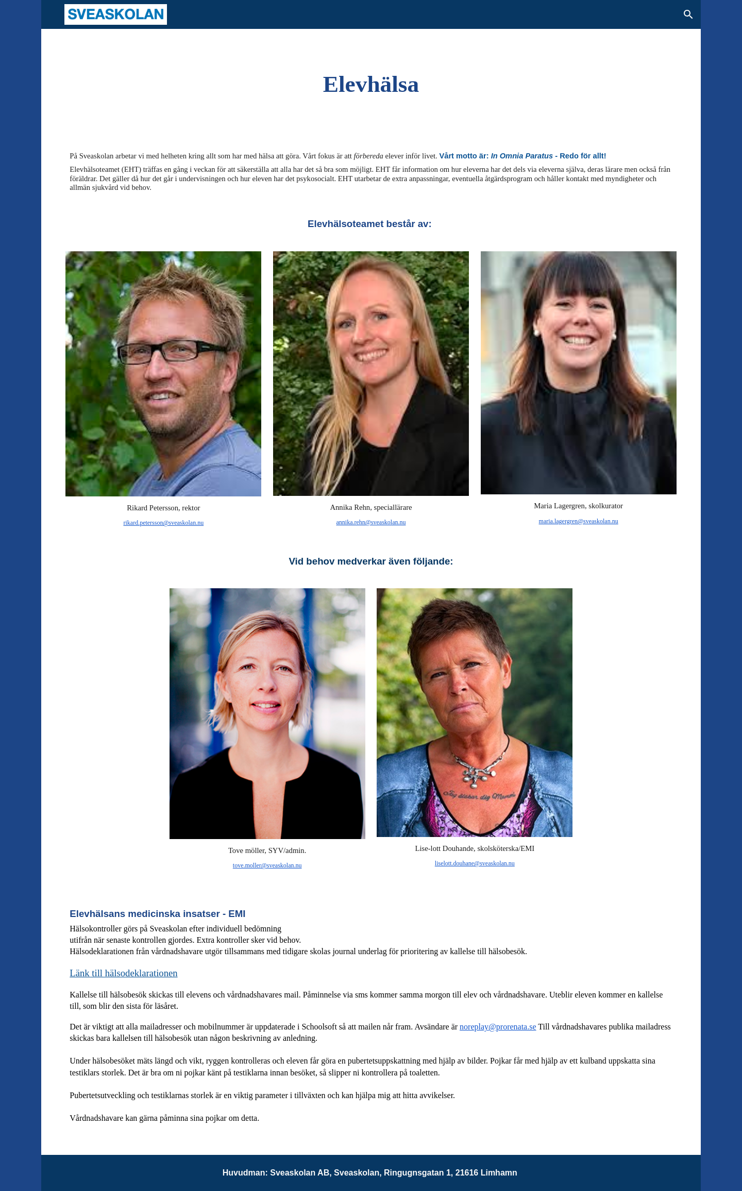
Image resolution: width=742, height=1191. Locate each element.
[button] (688, 14)
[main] (371, 84)
